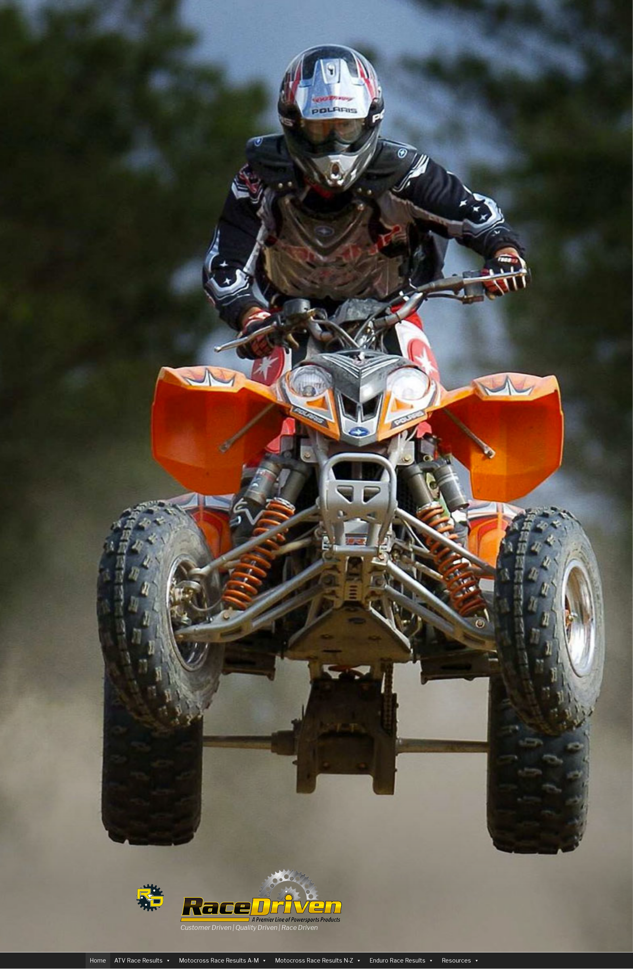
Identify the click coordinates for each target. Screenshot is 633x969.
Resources (456, 960)
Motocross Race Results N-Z (314, 960)
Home (98, 960)
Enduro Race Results (397, 960)
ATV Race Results (138, 960)
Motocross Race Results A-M (219, 960)
